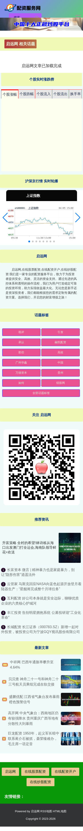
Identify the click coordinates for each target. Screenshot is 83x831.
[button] (5, 217)
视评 (21, 332)
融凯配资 (60, 342)
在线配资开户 (65, 771)
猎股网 (60, 382)
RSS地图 (46, 811)
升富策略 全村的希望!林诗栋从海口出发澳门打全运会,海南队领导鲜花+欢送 (29, 547)
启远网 (10, 771)
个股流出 (60, 94)
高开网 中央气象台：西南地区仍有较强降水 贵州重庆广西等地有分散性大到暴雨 (33, 718)
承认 (21, 342)
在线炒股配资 (40, 782)
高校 (60, 352)
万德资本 (21, 372)
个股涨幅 (10, 94)
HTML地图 (59, 811)
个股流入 (44, 94)
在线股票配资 (35, 771)
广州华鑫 (21, 362)
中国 (60, 362)
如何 (21, 382)
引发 (60, 332)
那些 (21, 352)
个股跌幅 (26, 94)
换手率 (75, 94)
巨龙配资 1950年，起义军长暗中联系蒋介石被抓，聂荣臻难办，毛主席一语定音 (33, 738)
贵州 (60, 372)
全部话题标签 (41, 393)
